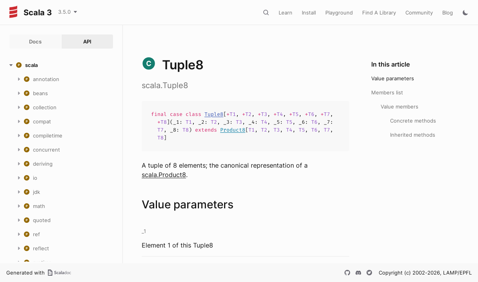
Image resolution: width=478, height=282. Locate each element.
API (87, 41)
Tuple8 (213, 114)
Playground (339, 12)
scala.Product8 (164, 175)
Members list (387, 92)
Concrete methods (413, 121)
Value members (399, 106)
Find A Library (379, 12)
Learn (285, 12)
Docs (35, 41)
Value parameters (392, 78)
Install (309, 12)
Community (419, 12)
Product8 (232, 130)
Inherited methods (412, 135)
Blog (447, 12)
